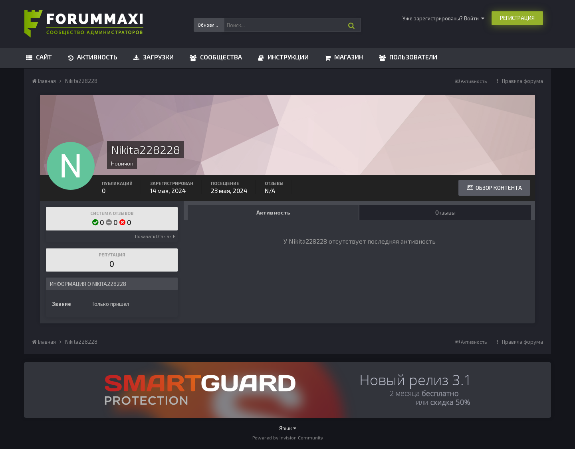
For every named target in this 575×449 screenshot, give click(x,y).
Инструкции (287, 57)
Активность (96, 57)
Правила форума (522, 81)
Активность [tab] (273, 212)
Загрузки (157, 57)
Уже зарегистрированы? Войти (443, 18)
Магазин (348, 57)
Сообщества (220, 57)
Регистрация (517, 18)
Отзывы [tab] (445, 212)
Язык (287, 428)
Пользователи (412, 57)
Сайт (43, 57)
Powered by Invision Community (287, 437)
